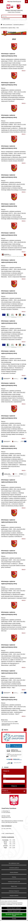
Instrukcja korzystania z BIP (14, 881)
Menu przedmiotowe (7, 24)
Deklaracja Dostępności (14, 891)
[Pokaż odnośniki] (1, 1)
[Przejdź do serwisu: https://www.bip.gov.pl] (14, 1)
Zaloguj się (14, 786)
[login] (14, 776)
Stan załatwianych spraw (14, 863)
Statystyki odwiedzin (14, 895)
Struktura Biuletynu (14, 872)
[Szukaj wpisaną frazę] (25, 16)
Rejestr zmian (14, 886)
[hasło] (14, 781)
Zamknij (14, 918)
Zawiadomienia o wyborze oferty (7, 27)
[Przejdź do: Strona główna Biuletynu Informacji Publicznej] (1, 25)
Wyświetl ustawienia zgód (14, 911)
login (4, 773)
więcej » (24, 70)
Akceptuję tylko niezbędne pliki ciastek (14, 915)
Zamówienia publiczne (18, 24)
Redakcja (14, 877)
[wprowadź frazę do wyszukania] (12, 16)
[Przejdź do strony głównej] (14, 9)
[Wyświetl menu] (26, 1)
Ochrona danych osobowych (14, 908)
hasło (4, 779)
